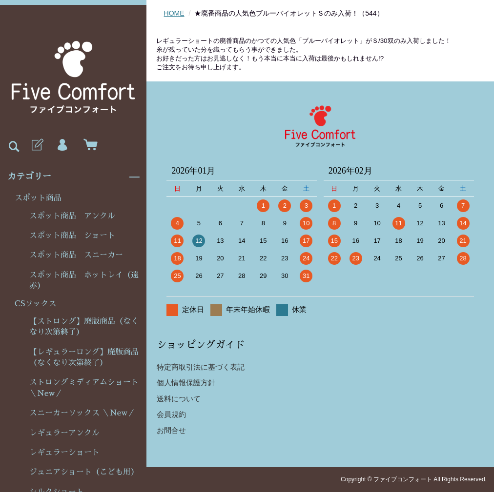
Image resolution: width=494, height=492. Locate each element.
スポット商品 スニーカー (76, 255)
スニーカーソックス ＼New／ (82, 413)
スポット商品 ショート (72, 235)
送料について (179, 398)
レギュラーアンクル (64, 433)
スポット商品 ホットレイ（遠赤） (84, 280)
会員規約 (171, 414)
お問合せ (171, 430)
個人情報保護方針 (186, 382)
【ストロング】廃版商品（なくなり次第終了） (84, 326)
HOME (174, 13)
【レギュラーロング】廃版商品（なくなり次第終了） (84, 357)
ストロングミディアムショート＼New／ (84, 387)
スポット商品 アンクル (72, 216)
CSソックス (35, 304)
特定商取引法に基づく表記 (201, 367)
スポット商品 (38, 198)
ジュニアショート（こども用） (84, 472)
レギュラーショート (64, 452)
